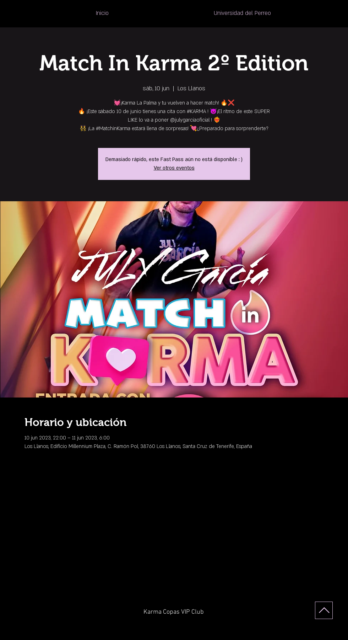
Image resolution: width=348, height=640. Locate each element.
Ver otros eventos (174, 168)
